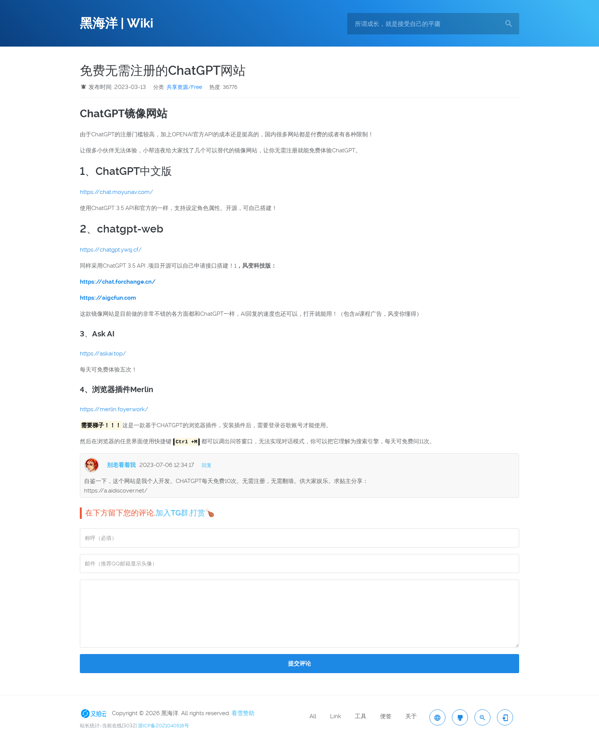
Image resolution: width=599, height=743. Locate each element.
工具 (360, 716)
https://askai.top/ (103, 353)
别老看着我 (121, 465)
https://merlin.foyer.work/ (114, 409)
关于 (411, 716)
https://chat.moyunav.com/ (116, 192)
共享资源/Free (184, 87)
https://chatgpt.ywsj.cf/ (111, 249)
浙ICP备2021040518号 (163, 725)
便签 (386, 716)
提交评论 (299, 663)
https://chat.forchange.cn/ (117, 281)
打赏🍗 (202, 512)
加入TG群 (171, 512)
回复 (207, 465)
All (312, 716)
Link (335, 716)
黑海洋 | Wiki (116, 23)
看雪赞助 (243, 713)
